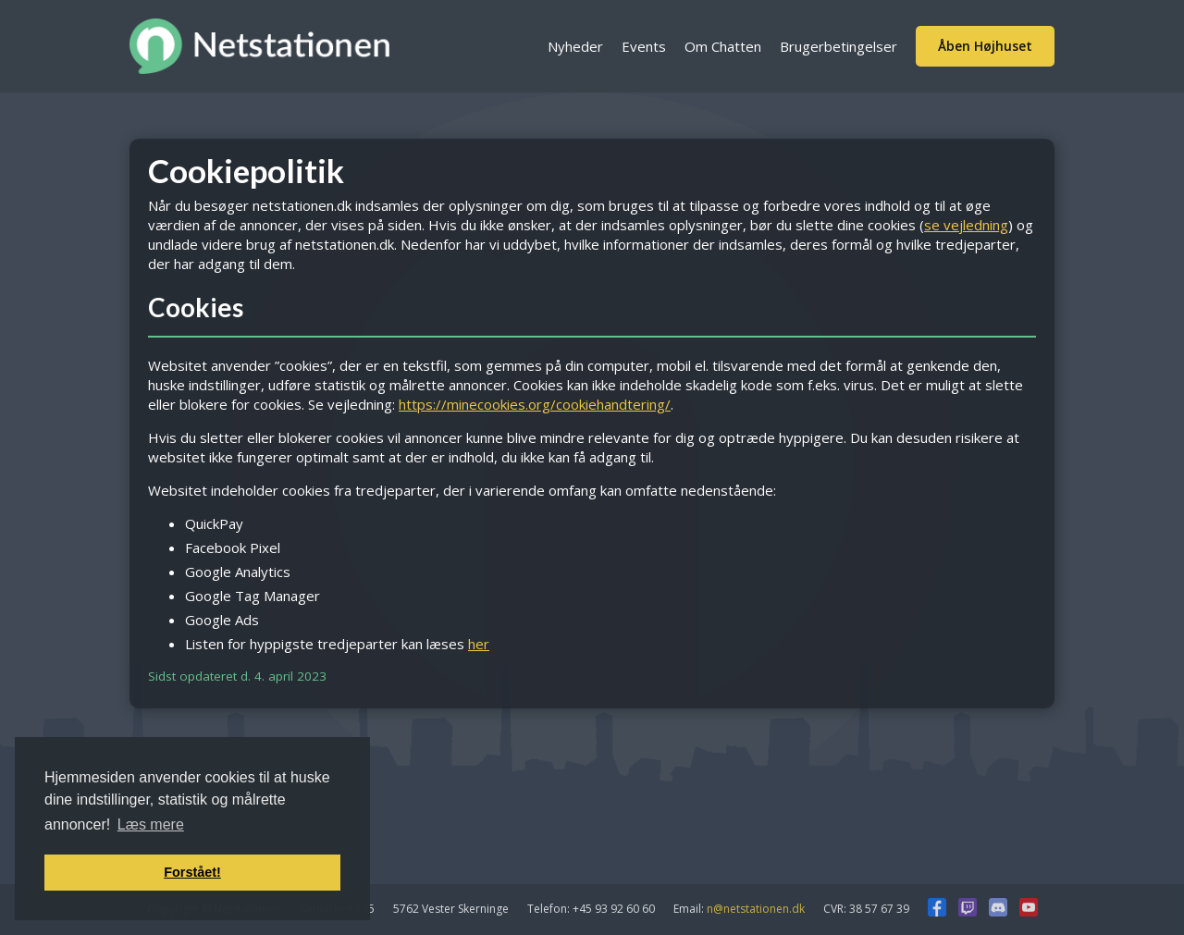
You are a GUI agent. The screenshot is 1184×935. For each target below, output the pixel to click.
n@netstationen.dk (756, 909)
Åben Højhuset (985, 46)
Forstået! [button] (192, 872)
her (478, 643)
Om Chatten (722, 46)
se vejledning (966, 224)
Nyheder (575, 46)
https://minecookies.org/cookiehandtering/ (535, 404)
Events (644, 46)
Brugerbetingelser (838, 46)
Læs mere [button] (150, 824)
